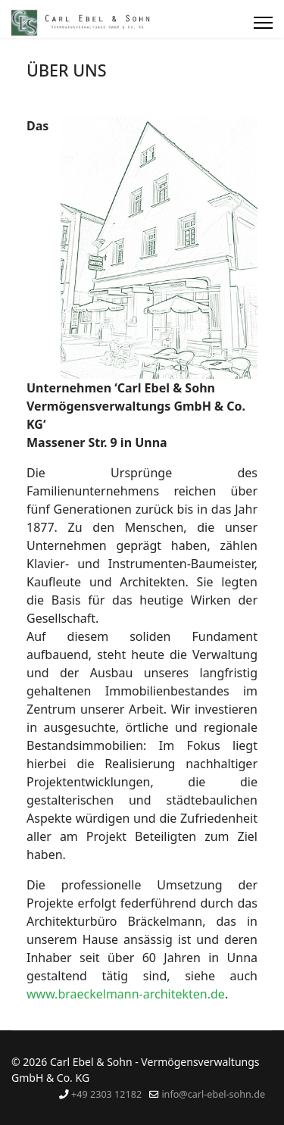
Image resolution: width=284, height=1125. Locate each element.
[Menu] (263, 22)
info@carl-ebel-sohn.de (213, 1094)
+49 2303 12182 (106, 1094)
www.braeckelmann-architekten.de (126, 994)
